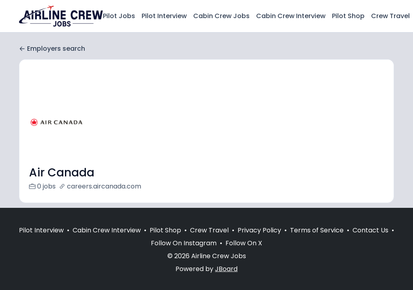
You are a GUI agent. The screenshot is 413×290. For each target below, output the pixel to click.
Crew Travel (390, 16)
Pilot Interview (164, 16)
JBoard (226, 268)
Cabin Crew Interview (290, 16)
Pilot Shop (348, 16)
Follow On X (243, 243)
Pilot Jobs (119, 16)
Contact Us (370, 230)
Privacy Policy (259, 230)
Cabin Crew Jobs (221, 16)
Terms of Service (317, 230)
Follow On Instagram (184, 243)
